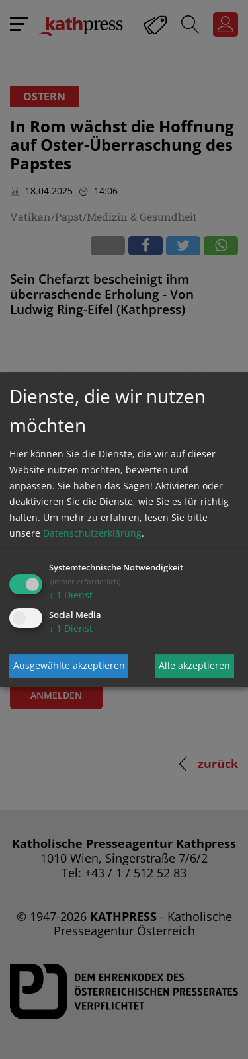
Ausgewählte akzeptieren (69, 665)
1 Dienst (71, 594)
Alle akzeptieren (194, 665)
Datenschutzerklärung (92, 533)
